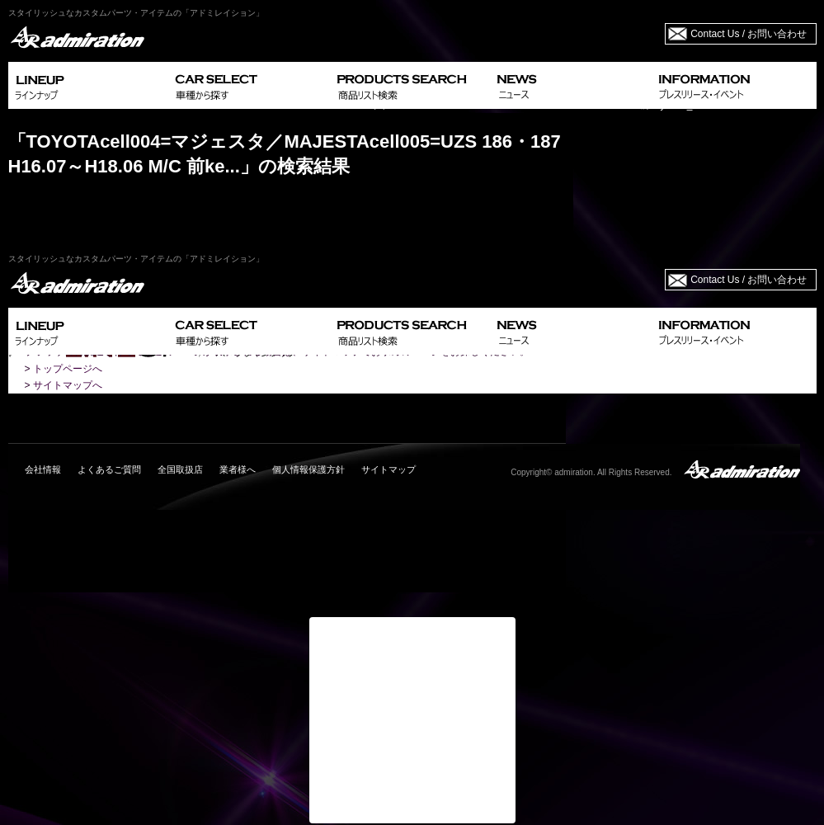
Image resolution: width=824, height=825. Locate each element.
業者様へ (237, 469)
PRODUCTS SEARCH (410, 85)
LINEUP (88, 85)
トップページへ (67, 369)
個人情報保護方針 (308, 469)
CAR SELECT (249, 85)
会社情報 (43, 469)
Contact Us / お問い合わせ (748, 34)
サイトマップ (388, 469)
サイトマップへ (67, 385)
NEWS (571, 85)
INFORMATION (734, 85)
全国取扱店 (180, 469)
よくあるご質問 (109, 469)
